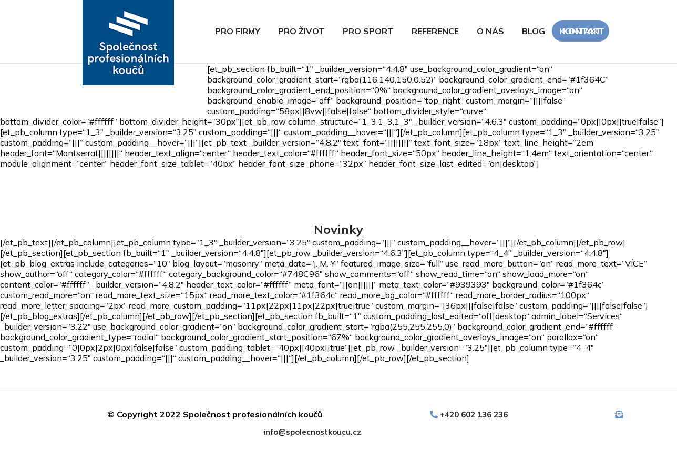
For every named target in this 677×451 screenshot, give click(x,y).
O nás (490, 31)
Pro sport (368, 31)
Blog (533, 31)
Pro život (301, 31)
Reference (435, 31)
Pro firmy (237, 31)
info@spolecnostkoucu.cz (312, 432)
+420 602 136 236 (474, 414)
